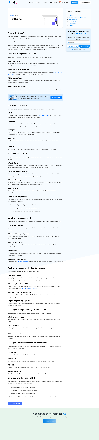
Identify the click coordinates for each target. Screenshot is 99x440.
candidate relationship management (77, 17)
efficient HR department (23, 261)
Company (44, 2)
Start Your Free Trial (72, 46)
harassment (71, 13)
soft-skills (71, 15)
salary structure (14, 143)
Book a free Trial (49, 421)
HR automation (72, 21)
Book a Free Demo (84, 46)
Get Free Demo (56, 97)
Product (31, 2)
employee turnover (43, 115)
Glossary (12, 15)
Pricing (38, 2)
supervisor (71, 25)
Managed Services (63, 2)
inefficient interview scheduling (29, 288)
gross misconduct (73, 19)
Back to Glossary (14, 403)
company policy (72, 23)
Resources (53, 2)
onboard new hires (12, 126)
